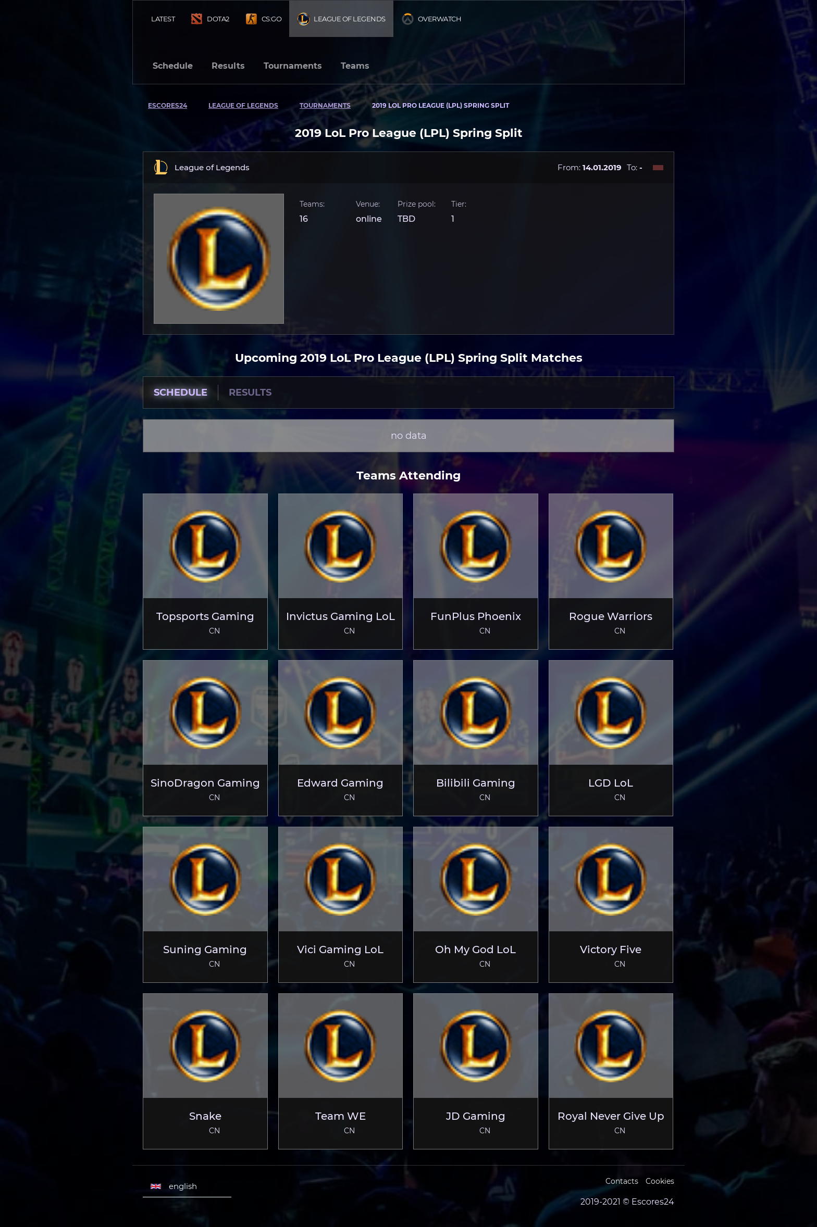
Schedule (173, 66)
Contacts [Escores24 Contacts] (621, 1181)
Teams (355, 66)
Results (228, 66)
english (174, 1186)
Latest (163, 19)
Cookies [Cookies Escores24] (660, 1181)
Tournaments (293, 66)
